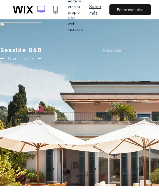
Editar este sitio (130, 9)
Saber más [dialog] (95, 10)
